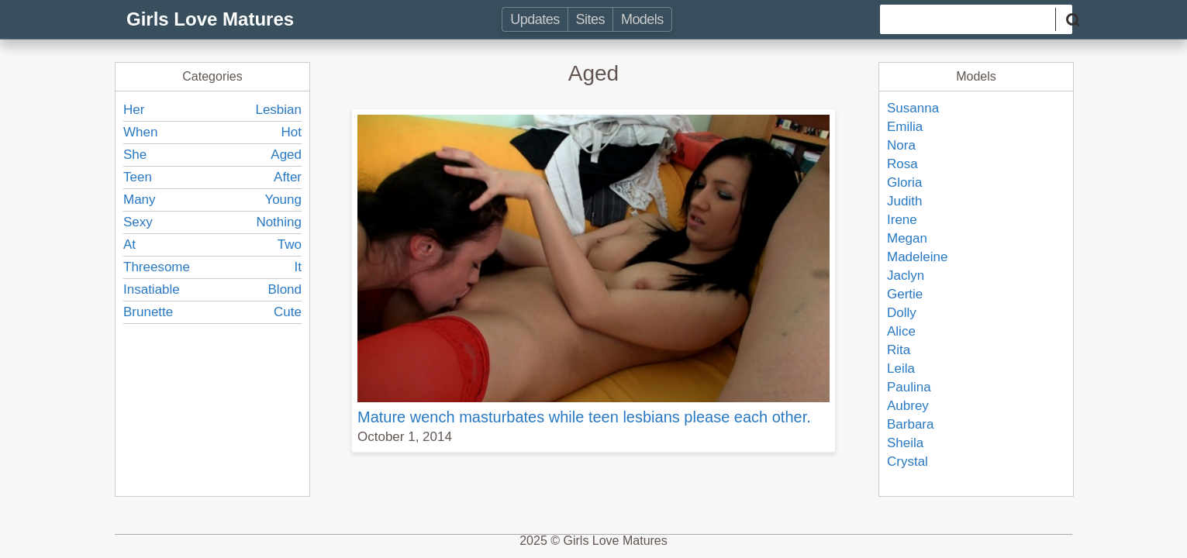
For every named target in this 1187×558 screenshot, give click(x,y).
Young (283, 199)
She (135, 154)
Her (133, 109)
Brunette (148, 312)
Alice (901, 331)
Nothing (279, 222)
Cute (288, 312)
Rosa (902, 164)
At (129, 244)
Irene (902, 219)
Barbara (910, 424)
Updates (534, 19)
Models (642, 19)
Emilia (905, 126)
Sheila (905, 443)
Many (139, 199)
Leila (901, 368)
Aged (286, 154)
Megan (907, 238)
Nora (901, 145)
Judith (904, 201)
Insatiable (151, 289)
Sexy (138, 222)
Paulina (909, 387)
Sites (590, 19)
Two (290, 244)
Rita (898, 350)
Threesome (156, 267)
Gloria (904, 182)
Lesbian (278, 109)
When (140, 132)
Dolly (901, 312)
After (288, 177)
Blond (285, 289)
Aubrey (908, 405)
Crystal (907, 461)
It (298, 267)
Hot (291, 132)
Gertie (905, 294)
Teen (137, 177)
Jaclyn (905, 275)
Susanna (913, 108)
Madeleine (917, 257)
